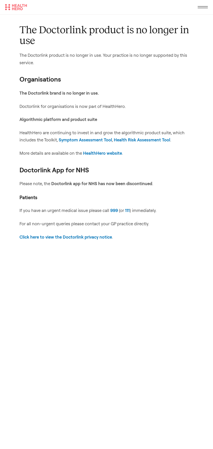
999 (114, 210)
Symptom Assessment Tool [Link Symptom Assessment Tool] (85, 139)
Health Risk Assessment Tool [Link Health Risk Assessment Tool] (142, 139)
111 (127, 210)
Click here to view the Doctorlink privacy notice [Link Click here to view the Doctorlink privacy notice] (65, 237)
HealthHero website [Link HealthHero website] (102, 153)
